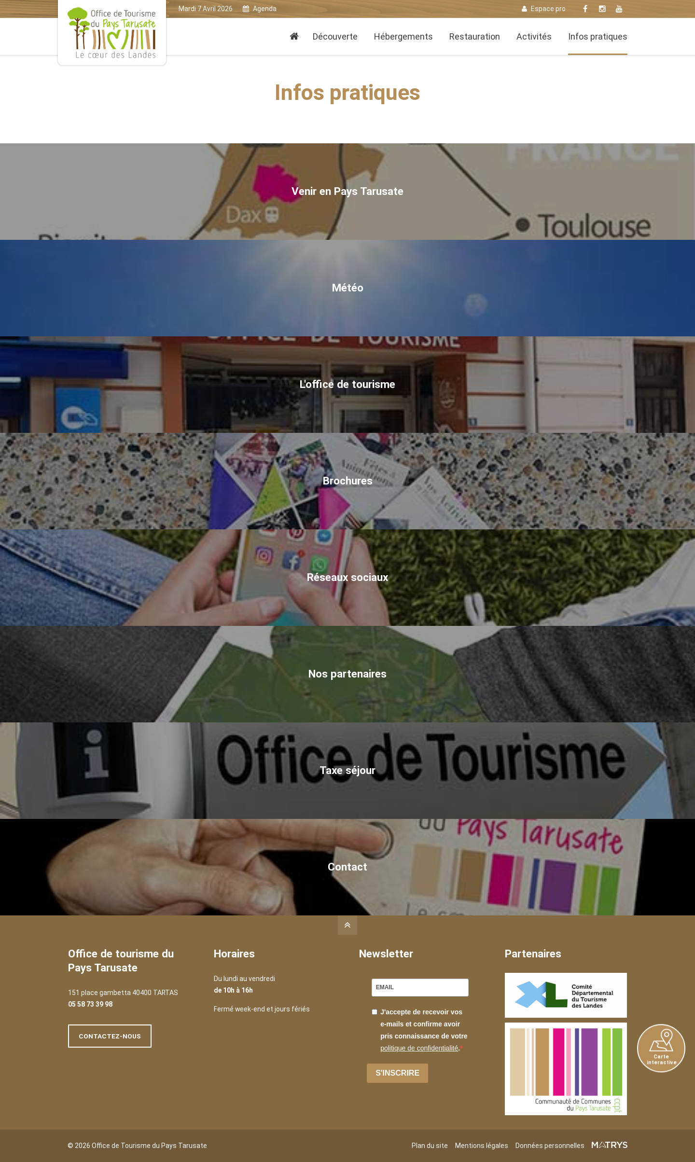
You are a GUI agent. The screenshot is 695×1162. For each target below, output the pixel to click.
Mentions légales (481, 1145)
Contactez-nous (110, 1036)
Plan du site (430, 1145)
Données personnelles (549, 1145)
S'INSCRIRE (397, 1073)
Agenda (260, 9)
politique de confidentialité (419, 1048)
